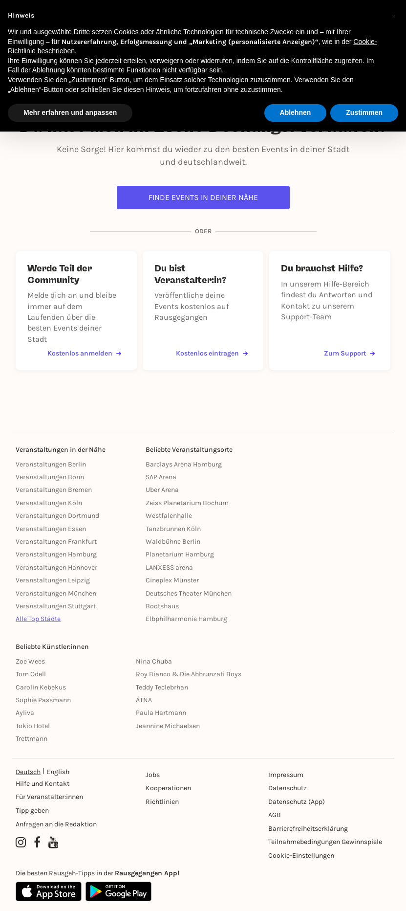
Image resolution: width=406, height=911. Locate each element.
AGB (274, 815)
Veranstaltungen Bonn (50, 477)
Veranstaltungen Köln (49, 503)
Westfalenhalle (169, 515)
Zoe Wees (30, 661)
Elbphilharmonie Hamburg (186, 619)
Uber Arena (162, 490)
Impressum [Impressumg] (285, 775)
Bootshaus (162, 606)
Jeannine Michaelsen (168, 726)
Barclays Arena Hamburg (184, 464)
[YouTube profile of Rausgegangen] (53, 843)
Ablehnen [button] (295, 112)
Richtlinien (162, 802)
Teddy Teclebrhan (162, 687)
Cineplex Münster (172, 580)
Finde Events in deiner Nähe (203, 197)
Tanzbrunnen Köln (173, 529)
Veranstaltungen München (56, 593)
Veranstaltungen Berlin (51, 464)
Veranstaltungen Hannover (56, 567)
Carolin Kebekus (41, 687)
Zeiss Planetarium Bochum (187, 503)
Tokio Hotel (33, 726)
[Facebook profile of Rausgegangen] (37, 843)
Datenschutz (287, 788)
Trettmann (31, 738)
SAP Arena (161, 477)
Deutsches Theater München (189, 593)
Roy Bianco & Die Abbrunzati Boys (188, 674)
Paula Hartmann (161, 713)
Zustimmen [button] (364, 112)
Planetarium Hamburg (180, 554)
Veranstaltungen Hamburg (56, 554)
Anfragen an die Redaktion (56, 824)
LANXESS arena (169, 567)
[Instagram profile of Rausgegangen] (21, 843)
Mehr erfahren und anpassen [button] (70, 112)
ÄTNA (144, 700)
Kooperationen (168, 788)
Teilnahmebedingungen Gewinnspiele (325, 842)
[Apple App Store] (49, 891)
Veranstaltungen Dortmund (57, 515)
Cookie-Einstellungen (301, 855)
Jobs (153, 775)
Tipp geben (32, 810)
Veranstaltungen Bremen (54, 490)
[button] (393, 15)
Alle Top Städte (38, 619)
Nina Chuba (154, 661)
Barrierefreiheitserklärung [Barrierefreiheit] (308, 828)
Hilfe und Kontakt (42, 783)
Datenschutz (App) (296, 802)
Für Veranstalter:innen (49, 797)
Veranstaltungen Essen (51, 529)
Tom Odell (31, 674)
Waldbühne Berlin (173, 541)
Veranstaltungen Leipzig (53, 580)
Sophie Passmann (43, 700)
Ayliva (25, 713)
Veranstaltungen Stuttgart (56, 606)
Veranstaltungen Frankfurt (56, 541)
